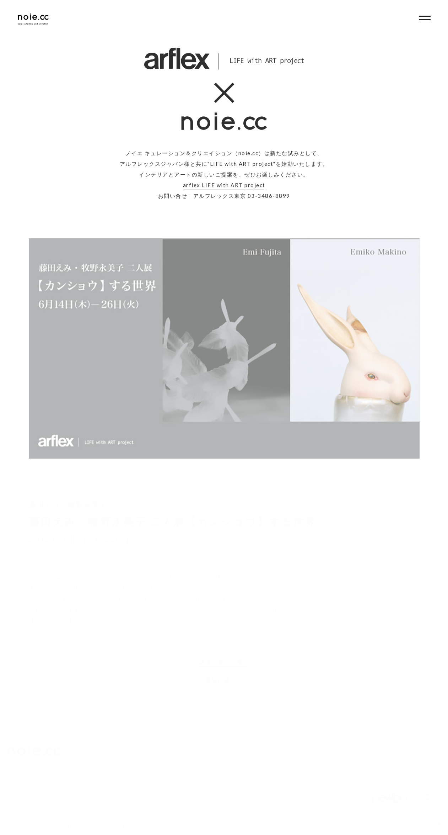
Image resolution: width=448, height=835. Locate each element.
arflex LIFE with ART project (224, 186)
